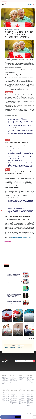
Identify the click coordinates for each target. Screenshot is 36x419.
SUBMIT (6, 265)
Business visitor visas (13, 380)
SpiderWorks (32, 413)
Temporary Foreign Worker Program (13, 379)
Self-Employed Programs (21, 379)
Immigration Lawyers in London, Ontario (30, 397)
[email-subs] (34, 361)
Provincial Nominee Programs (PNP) (5, 379)
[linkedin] (4, 363)
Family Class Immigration (4, 385)
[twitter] (2, 363)
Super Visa (8, 139)
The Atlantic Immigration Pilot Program (4, 382)
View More (31, 338)
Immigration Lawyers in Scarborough (22, 395)
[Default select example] (21, 345)
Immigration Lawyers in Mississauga (13, 395)
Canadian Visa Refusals (30, 379)
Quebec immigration (5, 380)
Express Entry (4, 377)
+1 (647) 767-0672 (19, 347)
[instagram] (6, 363)
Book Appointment (9, 92)
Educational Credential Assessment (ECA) (30, 382)
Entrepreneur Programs (22, 377)
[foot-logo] (4, 360)
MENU (33, 4)
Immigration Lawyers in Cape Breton (30, 399)
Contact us (8, 169)
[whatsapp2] (31, 4)
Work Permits (12, 377)
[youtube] (7, 363)
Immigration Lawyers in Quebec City (22, 403)
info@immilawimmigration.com (10, 347)
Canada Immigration (7, 241)
